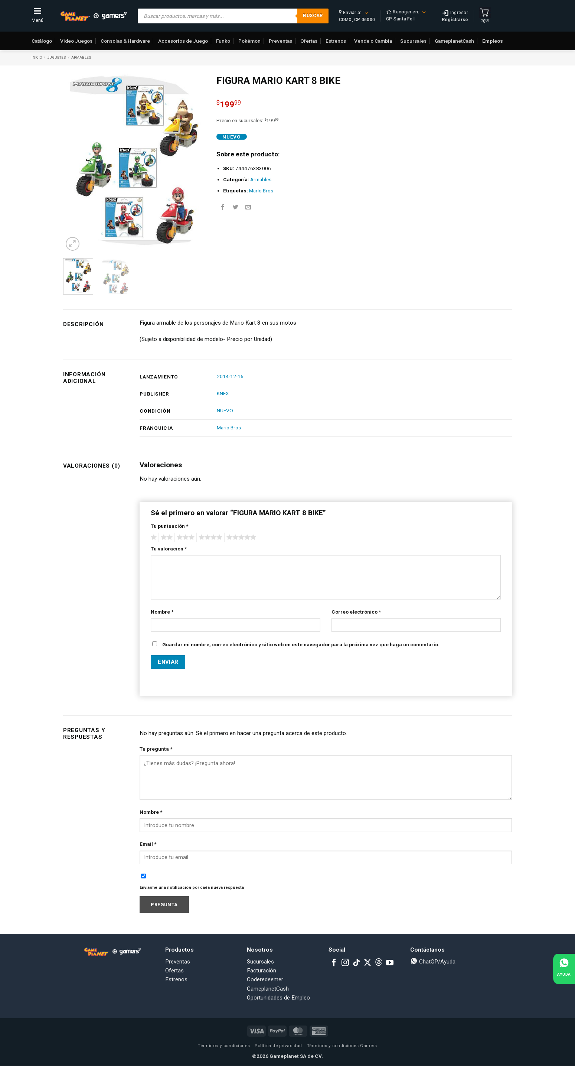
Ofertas (308, 41)
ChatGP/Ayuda (432, 961)
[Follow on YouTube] (389, 963)
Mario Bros (261, 191)
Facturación (261, 970)
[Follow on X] (367, 963)
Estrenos (336, 41)
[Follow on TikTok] (356, 963)
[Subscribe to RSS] (378, 963)
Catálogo (42, 41)
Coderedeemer (265, 979)
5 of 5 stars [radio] (240, 537)
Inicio (37, 57)
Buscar (313, 15)
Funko (223, 41)
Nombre (162, 612)
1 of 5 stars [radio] (153, 537)
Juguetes (56, 57)
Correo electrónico (356, 612)
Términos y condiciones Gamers (342, 1045)
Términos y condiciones (224, 1045)
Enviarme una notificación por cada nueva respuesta (192, 887)
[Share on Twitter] (235, 207)
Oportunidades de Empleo (278, 997)
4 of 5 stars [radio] (209, 537)
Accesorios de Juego (183, 41)
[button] (72, 244)
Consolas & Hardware (125, 41)
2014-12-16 (230, 376)
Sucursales (413, 41)
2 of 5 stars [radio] (166, 537)
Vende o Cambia (373, 41)
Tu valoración (169, 549)
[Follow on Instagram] (345, 963)
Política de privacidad (278, 1045)
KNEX (223, 393)
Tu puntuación (169, 526)
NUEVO (225, 410)
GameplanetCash (454, 41)
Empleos (492, 41)
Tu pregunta (156, 749)
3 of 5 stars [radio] (184, 537)
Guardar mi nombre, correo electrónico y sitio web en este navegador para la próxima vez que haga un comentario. (301, 644)
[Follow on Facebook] (334, 963)
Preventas (280, 41)
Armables (81, 57)
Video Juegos (76, 41)
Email (148, 844)
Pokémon (249, 41)
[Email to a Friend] (248, 207)
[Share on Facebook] (222, 207)
